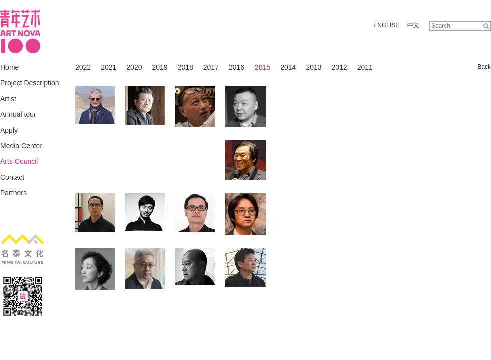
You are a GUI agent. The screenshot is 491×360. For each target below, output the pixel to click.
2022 (83, 68)
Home (9, 68)
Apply (9, 130)
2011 (365, 68)
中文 (413, 25)
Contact (12, 178)
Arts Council (19, 162)
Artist (8, 99)
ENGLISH (386, 25)
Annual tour (18, 114)
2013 (313, 68)
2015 (262, 68)
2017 (211, 68)
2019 (159, 68)
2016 (236, 68)
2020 (134, 68)
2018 (185, 68)
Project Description (29, 83)
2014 (288, 68)
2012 (339, 68)
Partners (13, 193)
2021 (108, 68)
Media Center (21, 146)
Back (484, 67)
